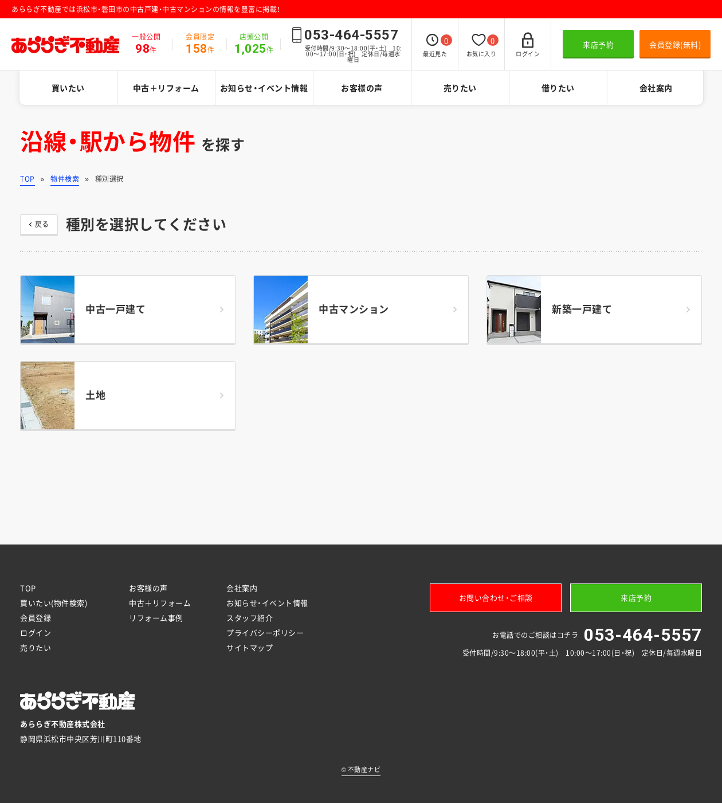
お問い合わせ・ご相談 (496, 597)
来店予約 (598, 44)
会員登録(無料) (675, 44)
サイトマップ (249, 647)
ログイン (35, 632)
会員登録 (35, 617)
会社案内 (656, 87)
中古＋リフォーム (166, 87)
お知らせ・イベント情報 (264, 87)
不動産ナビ (361, 769)
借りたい (558, 87)
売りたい (460, 87)
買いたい (68, 87)
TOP (27, 179)
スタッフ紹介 (249, 617)
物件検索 (64, 179)
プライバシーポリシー (265, 632)
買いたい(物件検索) (53, 602)
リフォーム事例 (156, 617)
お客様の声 (362, 87)
